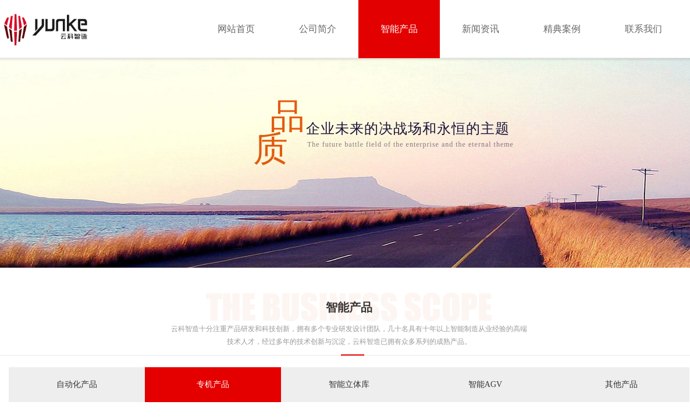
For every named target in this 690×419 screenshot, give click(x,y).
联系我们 (643, 29)
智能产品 (399, 29)
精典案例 (562, 29)
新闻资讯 (480, 29)
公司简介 (317, 29)
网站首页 (236, 29)
